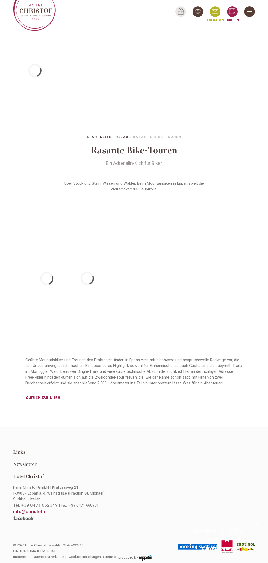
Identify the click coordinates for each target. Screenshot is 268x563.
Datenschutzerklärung (49, 557)
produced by (135, 558)
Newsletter (25, 464)
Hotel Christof (28, 476)
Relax (122, 137)
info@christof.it (30, 511)
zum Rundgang (217, 548)
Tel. (35, 505)
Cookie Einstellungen (85, 557)
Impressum (21, 557)
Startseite (99, 137)
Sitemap (109, 557)
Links (19, 452)
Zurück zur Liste (42, 397)
